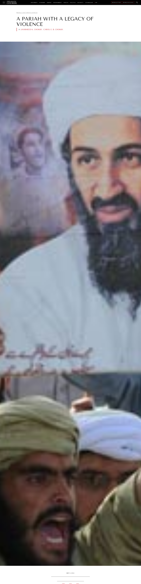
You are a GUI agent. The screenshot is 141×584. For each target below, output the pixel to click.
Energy (49, 2)
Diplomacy (34, 2)
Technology (89, 2)
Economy (42, 2)
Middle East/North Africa (27, 12)
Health (66, 2)
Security (80, 2)
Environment (57, 2)
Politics (73, 2)
